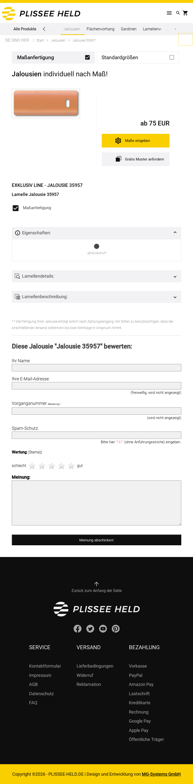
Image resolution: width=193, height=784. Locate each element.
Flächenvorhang (100, 29)
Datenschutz (41, 693)
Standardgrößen (120, 57)
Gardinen (128, 29)
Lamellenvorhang (158, 29)
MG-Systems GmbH (161, 774)
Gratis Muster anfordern (140, 159)
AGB (33, 684)
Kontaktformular (45, 666)
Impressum (40, 675)
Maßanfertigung (35, 57)
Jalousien (72, 31)
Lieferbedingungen (95, 666)
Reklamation (89, 684)
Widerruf (85, 675)
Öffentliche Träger (146, 739)
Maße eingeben (137, 140)
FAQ (33, 702)
